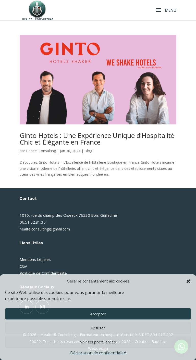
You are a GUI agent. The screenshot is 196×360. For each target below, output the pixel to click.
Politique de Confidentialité (43, 273)
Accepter (98, 313)
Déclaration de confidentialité (98, 353)
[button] (188, 281)
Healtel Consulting (41, 150)
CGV (23, 266)
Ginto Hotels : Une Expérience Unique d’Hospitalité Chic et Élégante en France (97, 139)
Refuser (98, 327)
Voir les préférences (98, 341)
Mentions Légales (35, 259)
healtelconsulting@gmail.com (45, 229)
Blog (88, 150)
